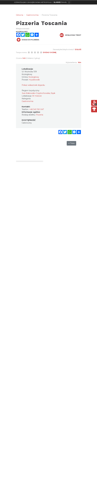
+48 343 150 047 (36, 109)
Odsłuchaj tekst (70, 35)
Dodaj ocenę (49, 52)
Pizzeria (39, 115)
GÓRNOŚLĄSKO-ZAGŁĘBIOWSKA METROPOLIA (33, 2)
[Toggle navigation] (69, 2)
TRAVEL (60, 2)
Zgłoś (78, 49)
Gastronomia (27, 101)
